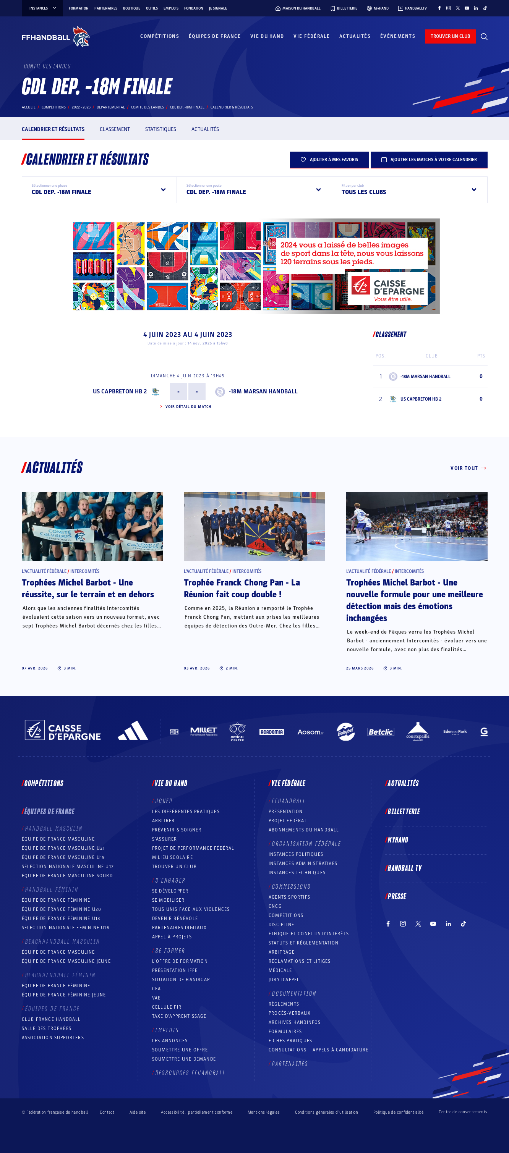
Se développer (170, 891)
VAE (156, 998)
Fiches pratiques (290, 1040)
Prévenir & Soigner (177, 830)
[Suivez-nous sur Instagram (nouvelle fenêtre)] (448, 8)
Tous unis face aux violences (191, 909)
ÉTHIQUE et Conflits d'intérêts (309, 933)
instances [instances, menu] (43, 8)
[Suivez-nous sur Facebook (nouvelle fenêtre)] (439, 8)
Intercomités (84, 571)
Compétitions (159, 36)
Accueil (29, 107)
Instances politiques (296, 854)
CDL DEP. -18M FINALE (187, 107)
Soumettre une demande (184, 1059)
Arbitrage (282, 952)
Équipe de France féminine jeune (64, 995)
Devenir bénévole (175, 918)
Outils (152, 8)
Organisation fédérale (306, 844)
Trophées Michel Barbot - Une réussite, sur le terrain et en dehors (88, 588)
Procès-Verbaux (290, 1013)
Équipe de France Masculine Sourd (67, 875)
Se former (170, 951)
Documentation (294, 994)
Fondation (193, 8)
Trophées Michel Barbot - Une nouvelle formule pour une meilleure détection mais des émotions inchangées (414, 600)
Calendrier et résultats (53, 129)
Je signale (218, 8)
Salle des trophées (47, 1028)
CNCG (275, 906)
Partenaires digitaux (179, 927)
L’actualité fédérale (44, 571)
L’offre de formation (180, 961)
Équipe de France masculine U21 (63, 848)
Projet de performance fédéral (193, 848)
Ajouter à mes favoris (329, 159)
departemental (111, 107)
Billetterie (404, 812)
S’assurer (164, 839)
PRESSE (397, 897)
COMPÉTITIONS (286, 915)
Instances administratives (303, 863)
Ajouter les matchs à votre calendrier (429, 159)
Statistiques (160, 129)
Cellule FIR (167, 1007)
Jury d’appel (284, 979)
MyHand (398, 840)
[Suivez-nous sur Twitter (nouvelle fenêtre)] (458, 8)
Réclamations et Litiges (300, 961)
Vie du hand (267, 36)
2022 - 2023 (81, 107)
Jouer (164, 801)
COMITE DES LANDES (147, 107)
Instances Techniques (297, 872)
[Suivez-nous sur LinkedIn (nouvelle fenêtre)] (476, 8)
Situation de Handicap (181, 979)
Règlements (284, 1004)
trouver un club (450, 36)
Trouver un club (174, 866)
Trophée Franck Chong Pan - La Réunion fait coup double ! (242, 588)
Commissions (291, 887)
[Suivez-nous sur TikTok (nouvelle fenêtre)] (485, 8)
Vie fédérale (311, 36)
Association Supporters (53, 1037)
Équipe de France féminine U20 (62, 909)
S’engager (171, 881)
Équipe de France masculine (58, 839)
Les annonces (170, 1040)
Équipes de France (215, 36)
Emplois (171, 8)
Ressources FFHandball (191, 1073)
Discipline (281, 924)
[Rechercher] (484, 36)
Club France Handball (51, 1019)
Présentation (286, 811)
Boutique (131, 8)
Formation (79, 8)
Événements (397, 36)
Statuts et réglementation (304, 943)
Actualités (355, 36)
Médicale (280, 970)
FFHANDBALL (289, 801)
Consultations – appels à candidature (318, 1050)
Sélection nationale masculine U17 (68, 866)
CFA (156, 988)
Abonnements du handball (304, 830)
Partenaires (105, 8)
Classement (115, 129)
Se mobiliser (168, 900)
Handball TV (405, 868)
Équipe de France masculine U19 (63, 857)
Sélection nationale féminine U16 (65, 927)
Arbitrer (163, 820)
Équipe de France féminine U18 (61, 918)
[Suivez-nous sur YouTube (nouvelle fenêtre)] (467, 8)
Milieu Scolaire (172, 857)
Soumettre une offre (180, 1050)
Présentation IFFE (175, 970)
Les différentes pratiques (186, 811)
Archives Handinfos (295, 1022)
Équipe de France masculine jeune (66, 961)
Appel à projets (172, 937)
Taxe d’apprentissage (179, 1016)
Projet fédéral (288, 820)
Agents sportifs (289, 897)
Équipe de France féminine (56, 900)
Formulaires (285, 1031)
